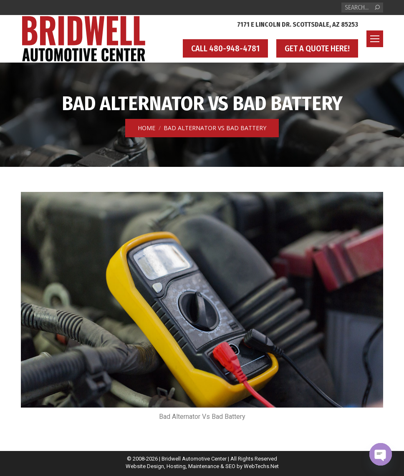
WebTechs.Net (261, 466)
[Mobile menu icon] (374, 38)
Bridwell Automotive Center (194, 459)
